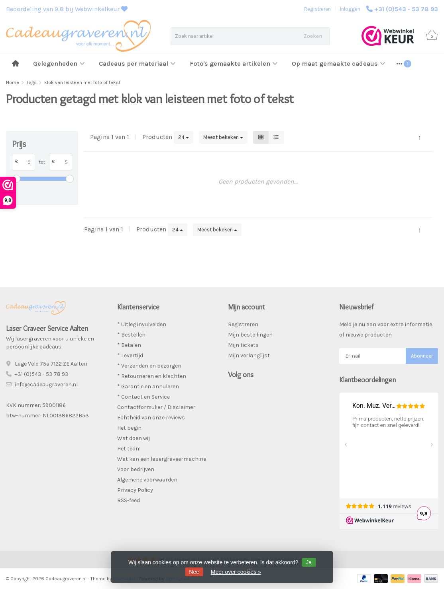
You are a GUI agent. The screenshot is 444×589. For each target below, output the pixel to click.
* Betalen (129, 345)
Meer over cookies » (236, 572)
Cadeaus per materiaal (137, 63)
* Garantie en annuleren (148, 386)
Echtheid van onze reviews (151, 417)
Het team (129, 448)
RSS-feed (128, 500)
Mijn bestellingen (250, 334)
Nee (194, 572)
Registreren (317, 9)
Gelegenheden (59, 63)
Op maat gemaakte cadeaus (338, 63)
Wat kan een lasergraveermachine (161, 459)
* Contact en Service (143, 396)
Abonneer (422, 356)
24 (183, 137)
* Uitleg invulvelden (141, 324)
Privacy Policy (135, 490)
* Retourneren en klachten (151, 376)
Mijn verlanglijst (249, 355)
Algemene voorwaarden (147, 479)
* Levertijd (130, 355)
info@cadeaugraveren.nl (46, 384)
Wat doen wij (133, 438)
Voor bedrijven (135, 469)
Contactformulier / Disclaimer (156, 407)
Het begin (129, 428)
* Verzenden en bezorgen (149, 365)
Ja (309, 562)
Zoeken (313, 36)
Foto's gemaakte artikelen (234, 63)
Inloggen (350, 9)
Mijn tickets (243, 345)
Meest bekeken (223, 137)
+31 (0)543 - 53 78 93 (406, 9)
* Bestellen (131, 334)
